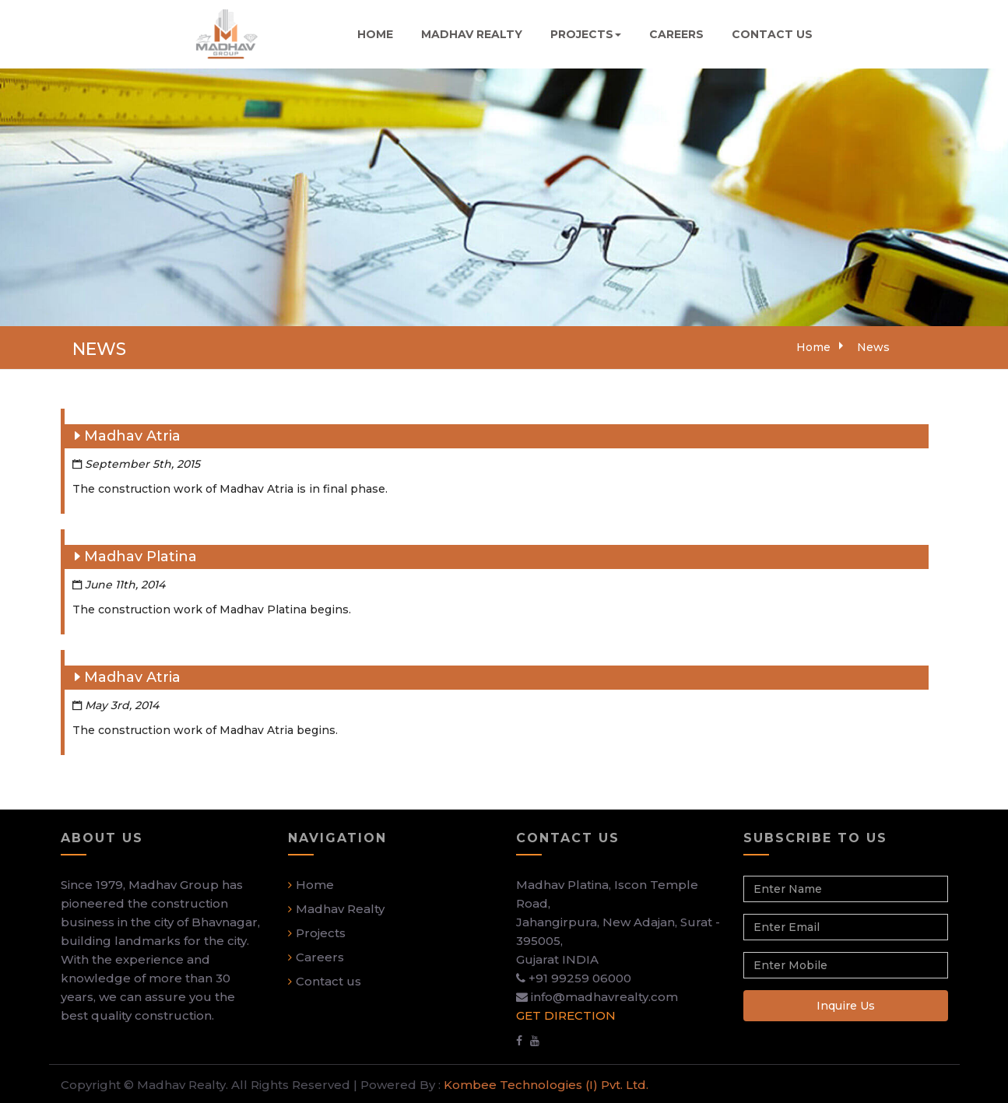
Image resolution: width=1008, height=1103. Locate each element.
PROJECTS (585, 34)
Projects (321, 936)
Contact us (328, 984)
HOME (375, 34)
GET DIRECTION (566, 1018)
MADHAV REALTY (471, 34)
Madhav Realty (340, 912)
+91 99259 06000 (580, 981)
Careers (320, 960)
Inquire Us (846, 1009)
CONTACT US (772, 34)
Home (813, 347)
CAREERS (676, 34)
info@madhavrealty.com (604, 999)
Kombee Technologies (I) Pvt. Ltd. (544, 1086)
